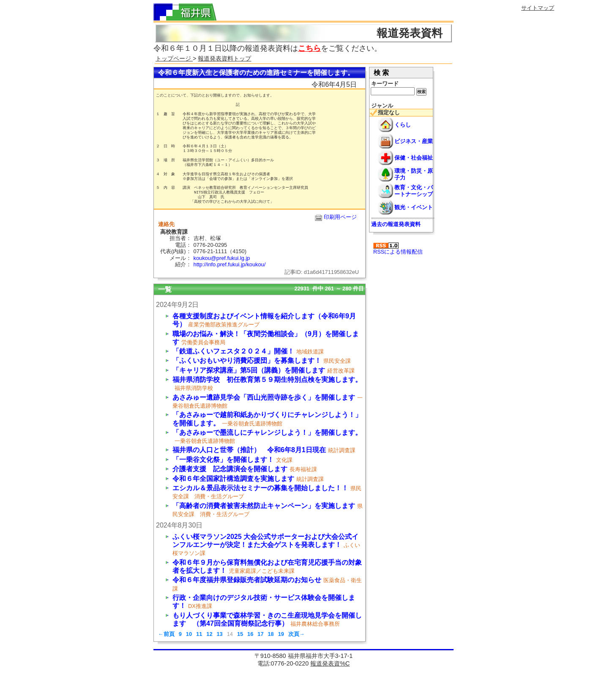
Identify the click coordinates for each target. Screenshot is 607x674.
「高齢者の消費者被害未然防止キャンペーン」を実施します (263, 505)
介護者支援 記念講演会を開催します (229, 468)
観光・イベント (413, 207)
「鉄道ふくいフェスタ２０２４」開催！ (233, 351)
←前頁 (166, 634)
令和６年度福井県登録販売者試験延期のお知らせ (246, 579)
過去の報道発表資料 (396, 224)
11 (199, 634)
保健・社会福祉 (413, 158)
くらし (402, 125)
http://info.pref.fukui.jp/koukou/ (230, 264)
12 (209, 634)
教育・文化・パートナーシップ (413, 190)
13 (219, 634)
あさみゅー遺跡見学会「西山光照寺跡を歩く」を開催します (263, 397)
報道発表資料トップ (224, 58)
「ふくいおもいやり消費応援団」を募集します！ (246, 360)
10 (189, 634)
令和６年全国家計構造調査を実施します (233, 478)
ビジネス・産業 (413, 141)
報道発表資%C (330, 663)
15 (240, 634)
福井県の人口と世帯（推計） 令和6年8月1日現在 (249, 449)
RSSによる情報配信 (398, 249)
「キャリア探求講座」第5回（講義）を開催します (248, 370)
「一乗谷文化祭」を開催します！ (223, 459)
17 (260, 634)
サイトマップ (537, 8)
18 (270, 634)
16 (250, 634)
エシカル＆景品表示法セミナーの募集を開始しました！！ (260, 488)
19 (281, 634)
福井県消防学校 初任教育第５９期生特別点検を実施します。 (267, 379)
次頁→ (296, 634)
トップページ (174, 58)
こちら (309, 48)
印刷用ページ (340, 217)
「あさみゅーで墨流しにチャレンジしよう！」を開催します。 (267, 432)
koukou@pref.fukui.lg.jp (227, 258)
